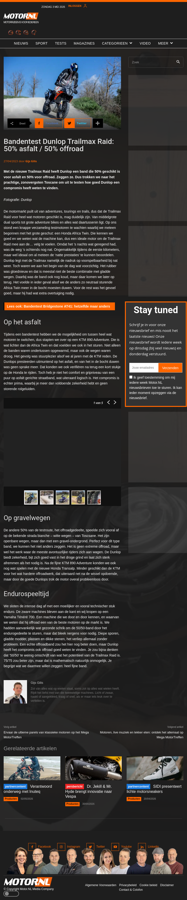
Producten (11, 798)
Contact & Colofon (131, 889)
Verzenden (170, 368)
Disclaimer (167, 885)
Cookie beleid (148, 885)
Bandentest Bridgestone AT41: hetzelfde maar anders (67, 306)
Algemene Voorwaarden (100, 885)
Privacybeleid (128, 885)
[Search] (178, 62)
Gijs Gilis (31, 161)
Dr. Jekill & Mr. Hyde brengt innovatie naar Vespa (88, 791)
